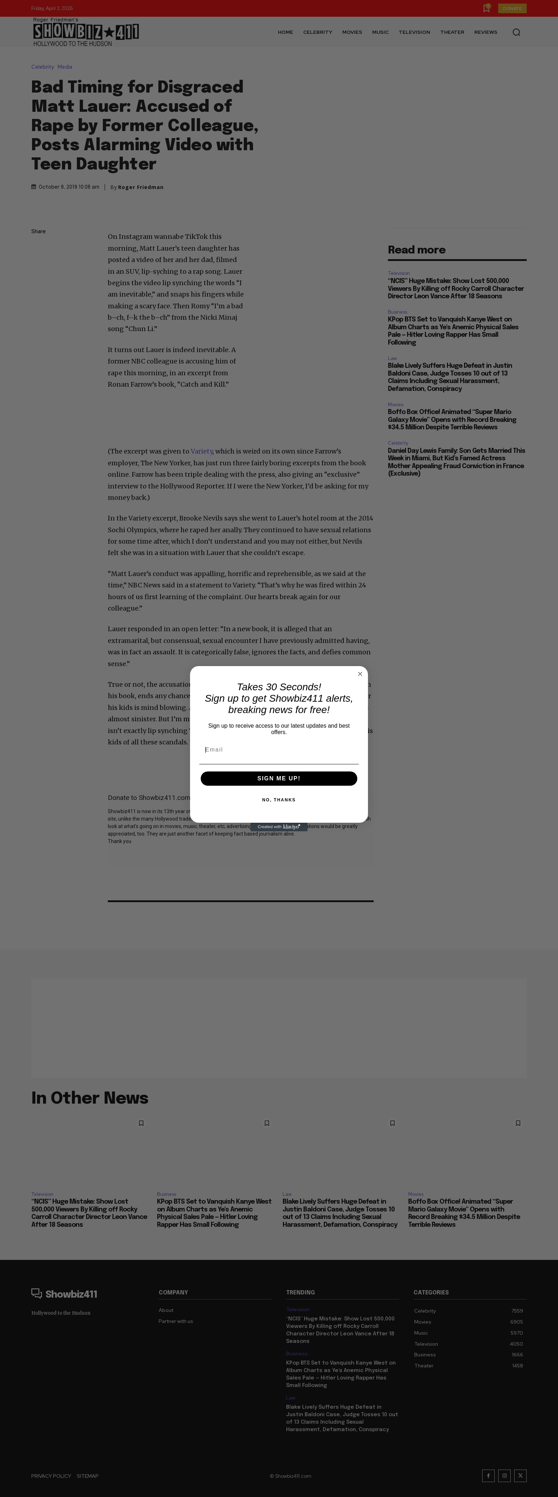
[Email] (279, 750)
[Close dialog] (360, 674)
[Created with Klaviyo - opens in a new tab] (279, 827)
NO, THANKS (279, 799)
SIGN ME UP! (279, 778)
